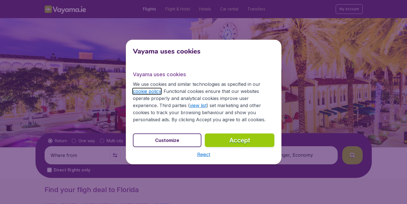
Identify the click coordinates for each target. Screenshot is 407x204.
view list (198, 105)
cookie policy (147, 91)
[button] (203, 154)
